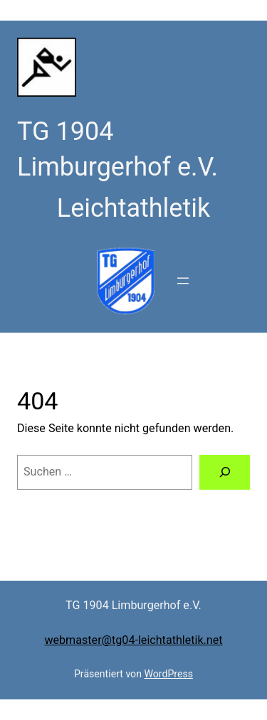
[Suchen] (224, 472)
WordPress (168, 673)
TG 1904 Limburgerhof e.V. (133, 605)
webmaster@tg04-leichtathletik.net (133, 640)
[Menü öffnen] (183, 280)
